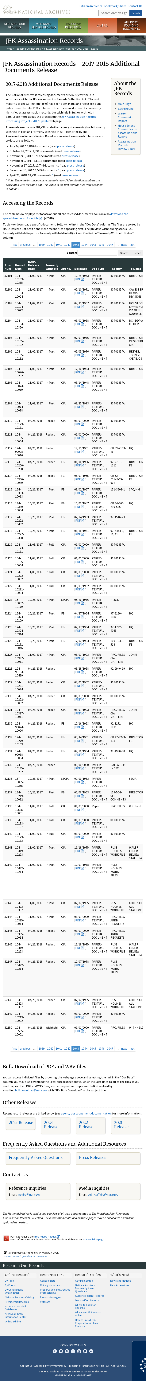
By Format (11, 1285)
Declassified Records (87, 1300)
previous (25, 244)
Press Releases (92, 1157)
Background (125, 108)
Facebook (54, 1351)
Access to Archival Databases (15, 1308)
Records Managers (51, 1297)
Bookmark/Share (115, 6)
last (132, 244)
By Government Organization (14, 1291)
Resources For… (52, 1275)
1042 (67, 244)
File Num (116, 269)
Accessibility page (93, 1239)
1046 (101, 244)
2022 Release (86, 1124)
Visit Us (102, 25)
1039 (42, 244)
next (124, 244)
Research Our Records (14, 25)
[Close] (141, 1345)
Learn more (112, 1374)
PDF (78, 279)
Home (9, 48)
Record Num (20, 267)
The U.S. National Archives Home (36, 9)
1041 (59, 244)
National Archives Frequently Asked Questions (85, 1288)
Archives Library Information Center (15, 1315)
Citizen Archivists (90, 6)
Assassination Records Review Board (127, 145)
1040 (50, 244)
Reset (137, 253)
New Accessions (119, 1285)
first (14, 244)
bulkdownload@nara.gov (31, 1090)
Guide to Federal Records (89, 1295)
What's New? (119, 1275)
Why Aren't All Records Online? (88, 1314)
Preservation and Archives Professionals (55, 1291)
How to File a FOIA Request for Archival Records (86, 1323)
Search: (72, 252)
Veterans (45, 1302)
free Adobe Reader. (47, 1236)
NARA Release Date (33, 265)
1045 (93, 244)
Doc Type (98, 269)
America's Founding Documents (131, 25)
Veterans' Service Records (44, 25)
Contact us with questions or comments (25, 1256)
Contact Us (135, 6)
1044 (84, 244)
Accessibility (41, 1365)
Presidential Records (17, 1302)
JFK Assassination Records (59, 48)
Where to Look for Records (85, 1306)
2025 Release (21, 1122)
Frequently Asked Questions (36, 1157)
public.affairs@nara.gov (103, 1194)
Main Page (124, 104)
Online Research (17, 1275)
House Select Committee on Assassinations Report (127, 131)
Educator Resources (73, 25)
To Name (135, 269)
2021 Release (121, 1124)
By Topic (9, 1280)
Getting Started (84, 1280)
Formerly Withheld (52, 267)
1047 (110, 244)
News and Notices (120, 1280)
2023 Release (51, 1124)
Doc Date (80, 269)
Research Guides (88, 1275)
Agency (66, 269)
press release (65, 146)
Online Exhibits (13, 1321)
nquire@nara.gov (29, 1194)
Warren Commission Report (126, 116)
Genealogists (47, 1280)
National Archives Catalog (19, 1297)
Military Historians (50, 1285)
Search (136, 13)
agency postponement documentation (86, 1113)
